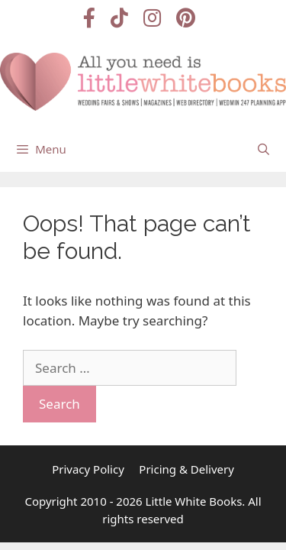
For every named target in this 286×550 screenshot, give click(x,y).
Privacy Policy (88, 469)
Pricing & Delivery (186, 469)
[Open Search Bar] (263, 149)
